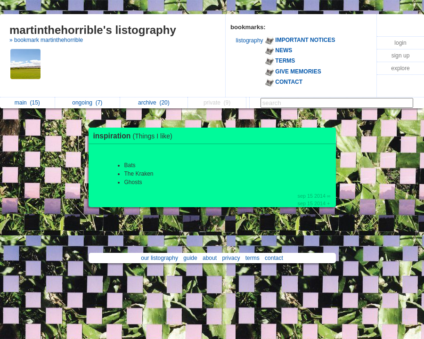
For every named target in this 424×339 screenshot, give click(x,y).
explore (400, 68)
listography (249, 40)
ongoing (87, 102)
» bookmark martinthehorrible (46, 40)
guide (190, 258)
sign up (400, 55)
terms (252, 258)
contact (274, 258)
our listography (159, 258)
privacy (231, 258)
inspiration (135, 136)
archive (154, 102)
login (400, 43)
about (210, 258)
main (27, 102)
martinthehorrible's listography (92, 30)
